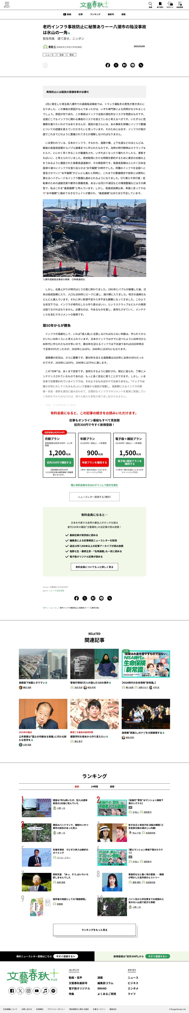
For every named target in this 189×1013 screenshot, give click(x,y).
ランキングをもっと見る (94, 930)
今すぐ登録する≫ (65, 956)
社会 (62, 54)
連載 (123, 14)
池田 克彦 (78, 687)
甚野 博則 (137, 882)
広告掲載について (10, 1009)
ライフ (132, 994)
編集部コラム (105, 983)
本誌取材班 (150, 833)
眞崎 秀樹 (61, 882)
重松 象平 (78, 741)
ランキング (95, 14)
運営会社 (113, 1009)
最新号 (111, 14)
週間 (112, 786)
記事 (81, 14)
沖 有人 (136, 812)
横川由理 (129, 687)
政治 (72, 54)
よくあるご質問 (106, 994)
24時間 (94, 786)
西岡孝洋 (147, 812)
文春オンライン (99, 1009)
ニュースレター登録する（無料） (94, 497)
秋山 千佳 (137, 833)
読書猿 (60, 904)
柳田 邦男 (92, 687)
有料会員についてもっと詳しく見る (94, 567)
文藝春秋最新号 (78, 983)
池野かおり (143, 687)
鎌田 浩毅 (27, 687)
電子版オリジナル (79, 988)
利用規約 (39, 1009)
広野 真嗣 (27, 745)
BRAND (102, 988)
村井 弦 (156, 687)
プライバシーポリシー (56, 1009)
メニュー (7, 6)
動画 (69, 14)
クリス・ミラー (63, 858)
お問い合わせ (26, 1009)
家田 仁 (52, 47)
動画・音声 (75, 977)
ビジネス (133, 983)
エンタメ (133, 988)
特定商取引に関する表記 (79, 1009)
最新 (77, 786)
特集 (71, 994)
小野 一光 (61, 808)
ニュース (49, 54)
